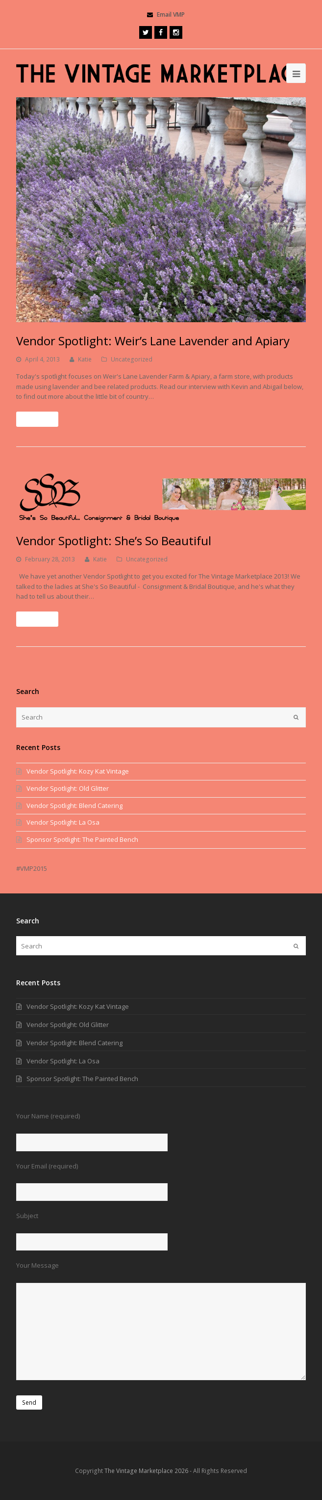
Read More (37, 419)
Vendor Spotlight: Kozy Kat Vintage (77, 771)
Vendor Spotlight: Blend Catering (74, 805)
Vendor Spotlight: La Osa (62, 822)
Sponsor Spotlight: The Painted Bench (82, 839)
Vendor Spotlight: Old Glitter (67, 788)
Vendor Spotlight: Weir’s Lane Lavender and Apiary (153, 341)
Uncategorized (131, 359)
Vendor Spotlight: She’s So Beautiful (113, 540)
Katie (85, 359)
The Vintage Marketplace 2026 (146, 1471)
